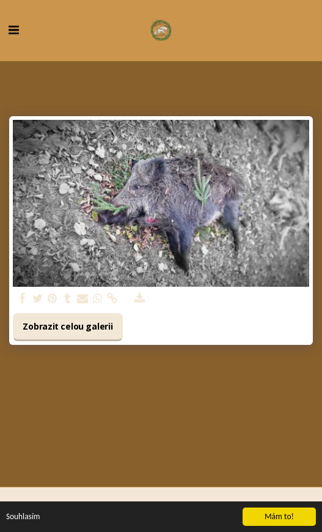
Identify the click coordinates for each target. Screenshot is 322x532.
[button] (13, 29)
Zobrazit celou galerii (67, 326)
